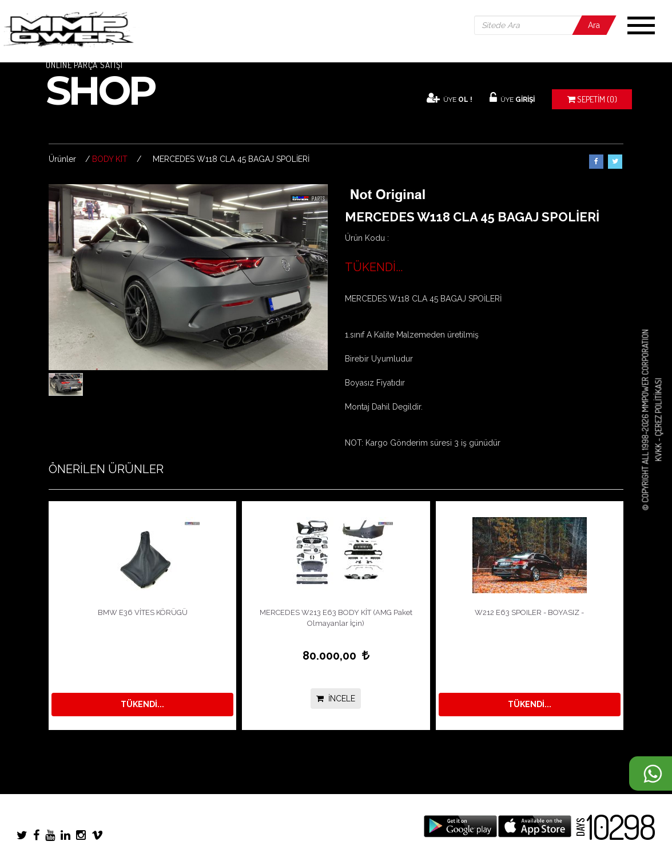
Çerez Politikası (658, 407)
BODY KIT (110, 159)
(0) (592, 99)
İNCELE (335, 698)
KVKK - (658, 449)
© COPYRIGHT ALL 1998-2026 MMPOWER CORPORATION (645, 420)
